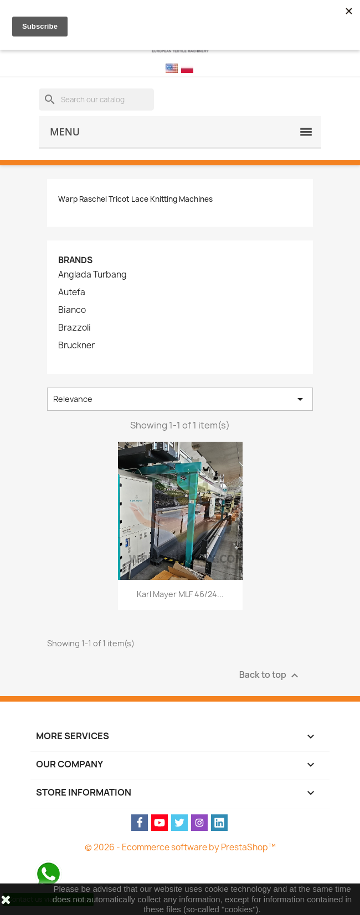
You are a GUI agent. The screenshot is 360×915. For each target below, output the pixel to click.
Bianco (72, 310)
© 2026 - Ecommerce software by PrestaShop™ (180, 847)
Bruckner (76, 345)
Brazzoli (74, 327)
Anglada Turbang (92, 274)
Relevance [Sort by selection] (180, 399)
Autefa (71, 292)
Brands (75, 260)
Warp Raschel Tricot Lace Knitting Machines (135, 199)
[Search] (96, 99)
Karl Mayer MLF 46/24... (180, 594)
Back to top (270, 675)
